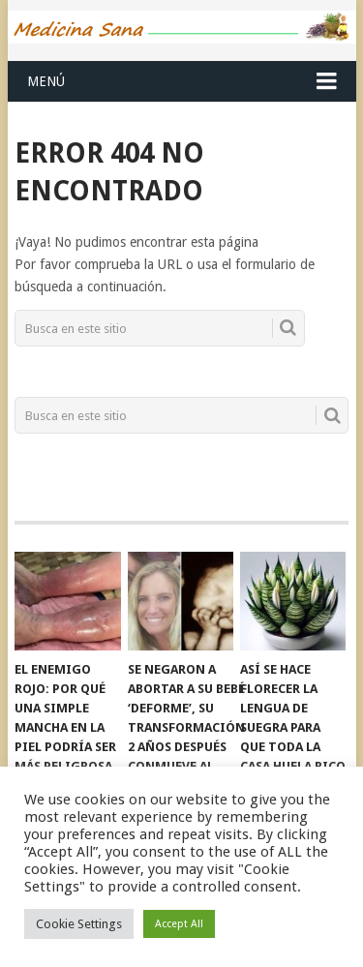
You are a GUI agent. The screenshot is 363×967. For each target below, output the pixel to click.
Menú (46, 81)
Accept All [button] (179, 924)
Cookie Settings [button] (79, 924)
